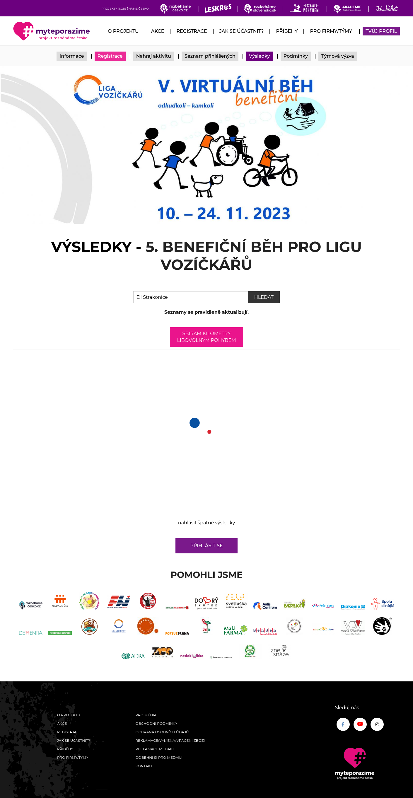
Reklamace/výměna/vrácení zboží (170, 740)
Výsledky (259, 56)
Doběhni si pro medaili (158, 757)
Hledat (264, 297)
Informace (71, 56)
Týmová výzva (337, 56)
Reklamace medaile (155, 749)
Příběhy (287, 31)
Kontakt (143, 766)
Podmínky (296, 56)
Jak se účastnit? (241, 31)
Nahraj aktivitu (153, 56)
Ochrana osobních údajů (162, 732)
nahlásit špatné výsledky (206, 523)
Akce (157, 31)
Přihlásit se (206, 545)
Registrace (191, 31)
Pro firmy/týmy (331, 31)
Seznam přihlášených (210, 56)
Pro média (145, 715)
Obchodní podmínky (156, 723)
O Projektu (123, 31)
